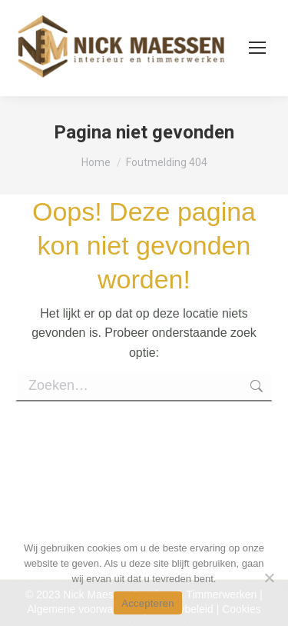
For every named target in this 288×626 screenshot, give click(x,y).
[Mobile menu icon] (257, 47)
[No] (268, 577)
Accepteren (147, 603)
